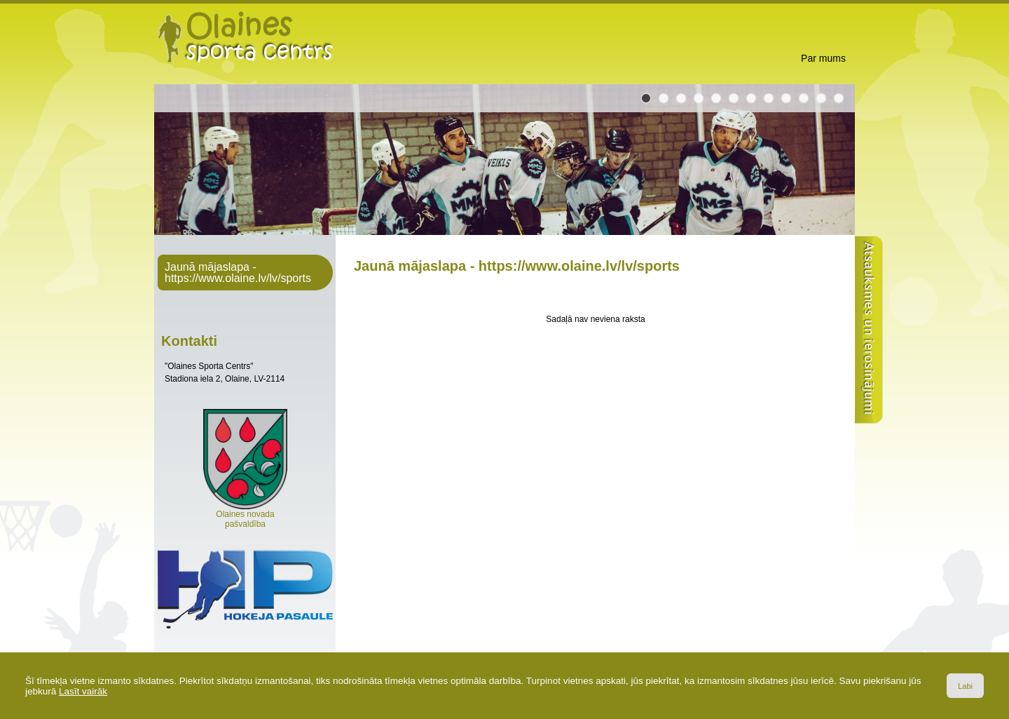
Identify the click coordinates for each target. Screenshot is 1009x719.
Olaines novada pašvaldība (245, 515)
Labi (965, 686)
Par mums (823, 58)
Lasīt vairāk (83, 691)
